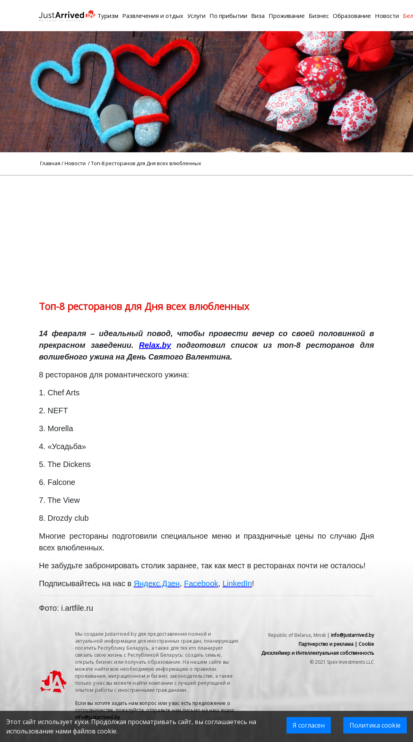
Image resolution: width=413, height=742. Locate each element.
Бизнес (319, 15)
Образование (352, 15)
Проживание (287, 15)
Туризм (107, 15)
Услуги (196, 15)
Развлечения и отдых (152, 15)
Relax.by (155, 345)
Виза (258, 15)
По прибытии (228, 15)
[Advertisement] (206, 230)
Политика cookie (375, 725)
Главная (50, 163)
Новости (387, 15)
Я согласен (309, 725)
